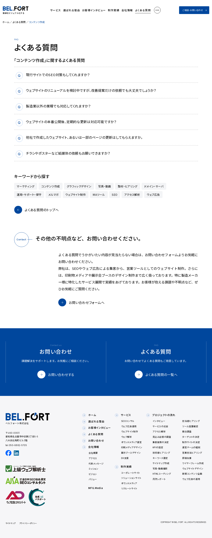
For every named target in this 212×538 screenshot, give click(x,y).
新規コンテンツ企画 (192, 473)
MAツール (99, 194)
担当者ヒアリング (191, 420)
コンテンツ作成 (50, 186)
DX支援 (125, 457)
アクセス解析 (132, 194)
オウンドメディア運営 (131, 442)
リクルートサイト (129, 488)
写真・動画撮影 (160, 468)
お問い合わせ (96, 440)
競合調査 (186, 431)
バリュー (93, 479)
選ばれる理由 (71, 10)
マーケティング (25, 186)
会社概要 (93, 452)
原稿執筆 (186, 457)
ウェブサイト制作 (75, 194)
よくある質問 (143, 10)
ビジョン (93, 474)
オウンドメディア (129, 483)
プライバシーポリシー (28, 523)
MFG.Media (95, 488)
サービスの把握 (160, 426)
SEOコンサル (127, 420)
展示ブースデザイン (131, 452)
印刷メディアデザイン (131, 447)
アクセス (93, 458)
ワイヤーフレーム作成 (193, 463)
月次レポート (159, 478)
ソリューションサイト (131, 477)
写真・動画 (104, 186)
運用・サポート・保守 (29, 194)
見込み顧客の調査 (162, 436)
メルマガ (53, 194)
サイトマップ (11, 523)
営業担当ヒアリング (192, 452)
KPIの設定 (158, 447)
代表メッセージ (96, 463)
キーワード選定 (160, 457)
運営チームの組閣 (191, 447)
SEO (114, 194)
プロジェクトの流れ (163, 415)
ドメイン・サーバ (153, 186)
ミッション (93, 468)
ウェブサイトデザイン (192, 468)
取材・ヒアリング (127, 186)
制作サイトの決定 (191, 442)
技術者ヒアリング (161, 452)
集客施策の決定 (161, 442)
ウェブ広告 (153, 194)
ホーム (5, 22)
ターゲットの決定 (190, 436)
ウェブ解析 (126, 436)
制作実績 (113, 10)
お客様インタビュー (94, 10)
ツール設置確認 (190, 426)
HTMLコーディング (162, 473)
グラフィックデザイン (79, 186)
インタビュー (159, 420)
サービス (55, 10)
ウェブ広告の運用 (191, 478)
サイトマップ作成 (161, 463)
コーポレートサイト (130, 472)
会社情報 (127, 10)
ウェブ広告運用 (129, 426)
